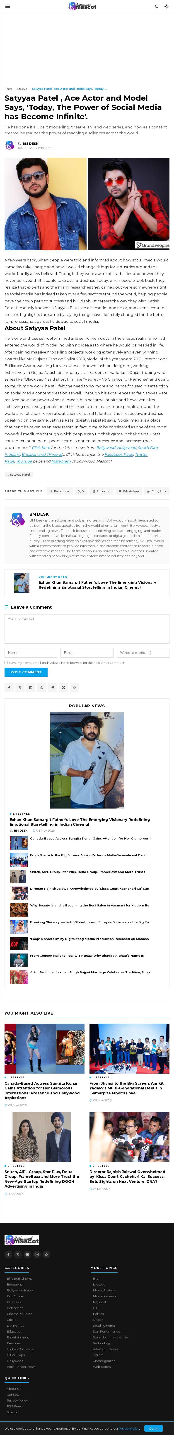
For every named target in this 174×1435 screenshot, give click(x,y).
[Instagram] (37, 1254)
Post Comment (26, 672)
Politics (98, 1314)
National (99, 1302)
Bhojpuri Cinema (20, 1278)
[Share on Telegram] (52, 687)
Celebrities (15, 1308)
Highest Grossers (20, 1349)
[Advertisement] (34, 46)
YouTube (24, 461)
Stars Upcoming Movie (110, 1337)
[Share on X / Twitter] (19, 687)
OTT (96, 1308)
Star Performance (106, 1331)
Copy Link (156, 491)
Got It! (153, 1428)
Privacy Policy (129, 1428)
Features (14, 1343)
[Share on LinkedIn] (30, 687)
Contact (13, 1394)
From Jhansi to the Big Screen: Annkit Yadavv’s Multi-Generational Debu (88, 855)
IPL (95, 1278)
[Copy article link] (74, 687)
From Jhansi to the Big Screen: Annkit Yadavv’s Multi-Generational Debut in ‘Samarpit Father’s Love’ (126, 1088)
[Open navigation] (8, 6)
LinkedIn (101, 491)
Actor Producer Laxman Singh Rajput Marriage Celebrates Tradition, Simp (90, 972)
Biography (14, 1284)
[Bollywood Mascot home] (82, 6)
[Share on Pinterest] (63, 687)
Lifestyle (22, 88)
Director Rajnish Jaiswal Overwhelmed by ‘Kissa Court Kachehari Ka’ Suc (89, 888)
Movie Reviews (104, 1296)
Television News (105, 1349)
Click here (41, 447)
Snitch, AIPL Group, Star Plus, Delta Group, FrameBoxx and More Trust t (87, 872)
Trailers (98, 1355)
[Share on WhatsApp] (41, 687)
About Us (14, 1388)
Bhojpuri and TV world (42, 454)
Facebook (60, 491)
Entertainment (18, 1337)
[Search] (157, 6)
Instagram (61, 461)
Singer (98, 1319)
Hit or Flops (16, 1355)
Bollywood (105, 447)
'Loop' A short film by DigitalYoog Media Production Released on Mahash (89, 939)
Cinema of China (19, 1314)
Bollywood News (20, 1290)
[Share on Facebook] (9, 687)
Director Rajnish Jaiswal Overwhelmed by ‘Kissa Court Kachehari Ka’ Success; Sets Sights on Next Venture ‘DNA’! (127, 1177)
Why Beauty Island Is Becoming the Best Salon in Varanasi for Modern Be (89, 905)
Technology (102, 1343)
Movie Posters (104, 1290)
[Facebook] (8, 1254)
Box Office (15, 1296)
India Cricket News (21, 1367)
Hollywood (126, 447)
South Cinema (104, 1325)
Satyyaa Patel (20, 474)
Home (8, 88)
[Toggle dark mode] (166, 6)
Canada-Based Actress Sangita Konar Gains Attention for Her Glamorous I (90, 838)
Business (14, 1302)
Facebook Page (118, 454)
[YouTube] (27, 1254)
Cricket (12, 1319)
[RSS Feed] (46, 1254)
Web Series (102, 1367)
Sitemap (13, 1412)
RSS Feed (14, 1406)
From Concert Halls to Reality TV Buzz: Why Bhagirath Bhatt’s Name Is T (88, 955)
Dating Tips (15, 1325)
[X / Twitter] (18, 1254)
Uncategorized (104, 1361)
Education (14, 1331)
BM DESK (39, 514)
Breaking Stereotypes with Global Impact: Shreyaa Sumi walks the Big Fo (89, 922)
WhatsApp (128, 491)
